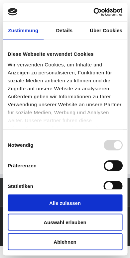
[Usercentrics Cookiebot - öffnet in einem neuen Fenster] (93, 12)
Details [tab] (64, 30)
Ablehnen (65, 241)
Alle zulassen (65, 203)
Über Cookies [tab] (106, 30)
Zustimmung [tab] (23, 30)
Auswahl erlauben (65, 222)
